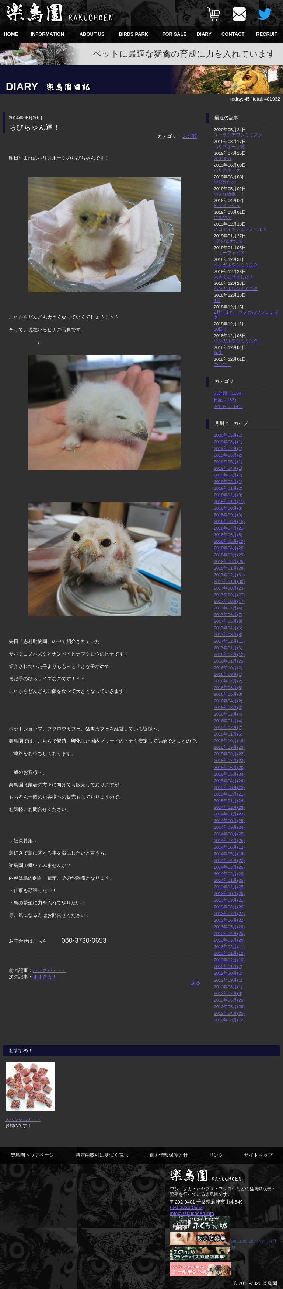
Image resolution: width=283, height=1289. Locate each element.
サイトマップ (258, 1155)
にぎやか (222, 217)
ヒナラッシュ (227, 205)
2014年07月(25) (229, 840)
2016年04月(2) (228, 700)
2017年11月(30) (229, 581)
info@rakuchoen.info (192, 1213)
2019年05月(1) (228, 461)
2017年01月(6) (228, 647)
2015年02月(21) (229, 794)
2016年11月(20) (229, 661)
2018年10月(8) (228, 508)
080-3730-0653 (186, 1207)
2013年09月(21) (229, 900)
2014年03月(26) (229, 866)
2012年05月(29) (229, 1006)
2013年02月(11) (229, 946)
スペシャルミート (23, 1119)
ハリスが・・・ (49, 970)
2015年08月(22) (229, 753)
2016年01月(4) (228, 720)
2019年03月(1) (228, 474)
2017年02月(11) (229, 641)
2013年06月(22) (229, 920)
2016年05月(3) (228, 694)
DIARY (204, 34)
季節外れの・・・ (231, 181)
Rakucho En (242, 1241)
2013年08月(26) (229, 906)
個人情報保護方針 (169, 1155)
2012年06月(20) (229, 1000)
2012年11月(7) (228, 966)
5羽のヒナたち (228, 240)
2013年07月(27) (229, 913)
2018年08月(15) (229, 521)
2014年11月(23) (229, 813)
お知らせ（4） (228, 406)
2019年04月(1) (228, 468)
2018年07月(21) (229, 527)
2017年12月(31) (229, 574)
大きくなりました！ (234, 276)
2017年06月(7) (228, 614)
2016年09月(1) (228, 674)
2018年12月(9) (228, 494)
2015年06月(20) (229, 767)
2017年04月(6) (228, 627)
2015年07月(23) (229, 760)
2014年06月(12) (229, 847)
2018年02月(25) (229, 561)
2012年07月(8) (228, 993)
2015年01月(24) (229, 800)
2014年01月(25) (229, 880)
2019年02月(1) (228, 481)
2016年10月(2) (228, 667)
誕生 (218, 352)
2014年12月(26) (229, 807)
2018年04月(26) (229, 547)
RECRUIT (266, 34)
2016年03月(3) (228, 707)
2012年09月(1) (228, 980)
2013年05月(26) (229, 926)
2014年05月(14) (229, 853)
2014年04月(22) (229, 860)
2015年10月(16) (229, 740)
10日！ (220, 328)
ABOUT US (92, 34)
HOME (11, 34)
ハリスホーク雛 (229, 146)
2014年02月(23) (229, 873)
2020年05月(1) (228, 435)
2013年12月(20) (229, 886)
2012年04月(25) (229, 1013)
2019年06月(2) (228, 455)
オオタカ (222, 158)
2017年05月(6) (228, 621)
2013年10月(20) (229, 893)
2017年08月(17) (229, 601)
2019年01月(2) (228, 488)
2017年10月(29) (229, 588)
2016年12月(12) (229, 654)
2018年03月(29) (229, 554)
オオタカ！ (45, 976)
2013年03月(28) (229, 939)
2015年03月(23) (229, 787)
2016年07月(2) (228, 680)
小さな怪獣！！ (229, 193)
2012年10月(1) (228, 973)
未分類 (189, 136)
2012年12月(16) (229, 959)
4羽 (217, 300)
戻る (195, 982)
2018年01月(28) (229, 568)
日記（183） (226, 399)
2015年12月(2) (228, 727)
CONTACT (233, 34)
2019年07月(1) (228, 448)
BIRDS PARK (133, 34)
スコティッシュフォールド (240, 229)
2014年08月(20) (229, 833)
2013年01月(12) (229, 953)
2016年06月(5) (228, 687)
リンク (216, 1155)
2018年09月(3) (228, 514)
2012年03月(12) (229, 1019)
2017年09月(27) (229, 594)
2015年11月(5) (228, 733)
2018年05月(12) (229, 541)
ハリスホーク (227, 170)
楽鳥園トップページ (32, 1155)
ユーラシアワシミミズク (238, 134)
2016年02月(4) (228, 714)
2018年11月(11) (229, 501)
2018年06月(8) (228, 534)
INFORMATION (47, 34)
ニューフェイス (229, 252)
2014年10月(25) (229, 820)
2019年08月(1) (228, 441)
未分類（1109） (229, 393)
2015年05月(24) (229, 774)
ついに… (222, 364)
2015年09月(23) (229, 747)
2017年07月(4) (228, 607)
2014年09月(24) (229, 827)
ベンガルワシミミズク (236, 264)
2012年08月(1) (228, 986)
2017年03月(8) (228, 634)
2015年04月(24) (229, 780)
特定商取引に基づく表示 (102, 1155)
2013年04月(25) (229, 933)
